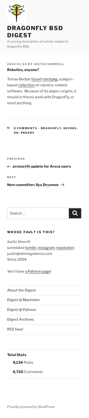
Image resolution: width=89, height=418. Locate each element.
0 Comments (25, 128)
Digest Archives (20, 319)
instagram (46, 248)
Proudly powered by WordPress (31, 407)
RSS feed (15, 329)
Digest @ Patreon (21, 310)
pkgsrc (28, 132)
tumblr (30, 248)
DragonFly (51, 128)
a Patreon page (37, 271)
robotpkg (49, 79)
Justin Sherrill (49, 64)
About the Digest (21, 290)
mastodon (64, 248)
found (36, 79)
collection (26, 85)
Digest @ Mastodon (23, 300)
